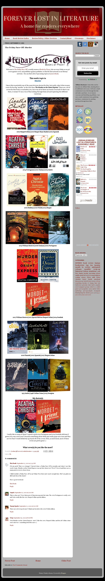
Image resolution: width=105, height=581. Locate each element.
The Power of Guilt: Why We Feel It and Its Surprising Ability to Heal (88, 168)
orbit (98, 271)
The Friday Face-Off (20, 69)
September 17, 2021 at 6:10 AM (28, 506)
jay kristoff (85, 281)
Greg (11, 518)
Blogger (63, 573)
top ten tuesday (93, 265)
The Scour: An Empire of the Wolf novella (85, 190)
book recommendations (93, 275)
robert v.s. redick (95, 287)
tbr (84, 275)
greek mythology (94, 293)
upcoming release (94, 273)
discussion (78, 281)
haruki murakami (94, 279)
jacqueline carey (87, 289)
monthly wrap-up (92, 269)
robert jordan (81, 295)
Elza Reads (13, 463)
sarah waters (88, 295)
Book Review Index (21, 38)
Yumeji (83, 160)
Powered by (88, 79)
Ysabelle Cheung (86, 150)
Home (7, 38)
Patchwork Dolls (83, 148)
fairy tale (97, 283)
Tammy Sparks (14, 506)
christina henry (80, 279)
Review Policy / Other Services (44, 38)
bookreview (79, 265)
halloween (78, 285)
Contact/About (65, 38)
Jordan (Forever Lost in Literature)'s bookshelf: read (86, 142)
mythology (78, 291)
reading (77, 277)
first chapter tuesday (81, 273)
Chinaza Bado (85, 183)
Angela (12, 493)
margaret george (84, 287)
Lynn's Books (54, 74)
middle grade (79, 275)
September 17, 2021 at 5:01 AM (24, 493)
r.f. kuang (91, 283)
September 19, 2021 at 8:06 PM (23, 518)
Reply (11, 486)
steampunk (97, 291)
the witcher (86, 293)
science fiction (86, 277)
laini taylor (91, 285)
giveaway (85, 285)
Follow (77, 208)
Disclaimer (91, 38)
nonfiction (92, 271)
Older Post (66, 561)
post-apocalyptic (88, 291)
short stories (92, 281)
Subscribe (88, 73)
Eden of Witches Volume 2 (83, 157)
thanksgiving (79, 293)
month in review (82, 267)
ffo (10, 454)
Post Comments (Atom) (20, 565)
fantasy (97, 263)
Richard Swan (85, 193)
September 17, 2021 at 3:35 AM (26, 463)
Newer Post (10, 561)
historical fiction (81, 271)
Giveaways (79, 38)
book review (88, 263)
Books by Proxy (45, 69)
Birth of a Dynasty (83, 180)
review (78, 263)
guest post (78, 289)
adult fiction (96, 277)
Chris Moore (80, 173)
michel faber (96, 289)
